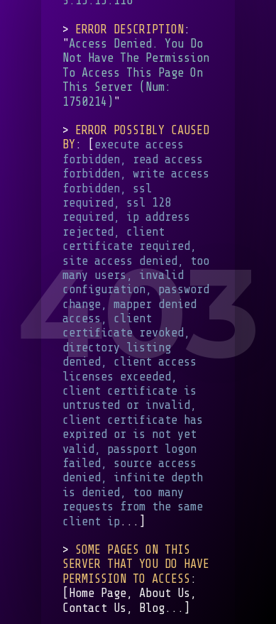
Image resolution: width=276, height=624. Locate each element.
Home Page (97, 594)
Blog (152, 608)
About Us (164, 594)
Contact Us (94, 608)
